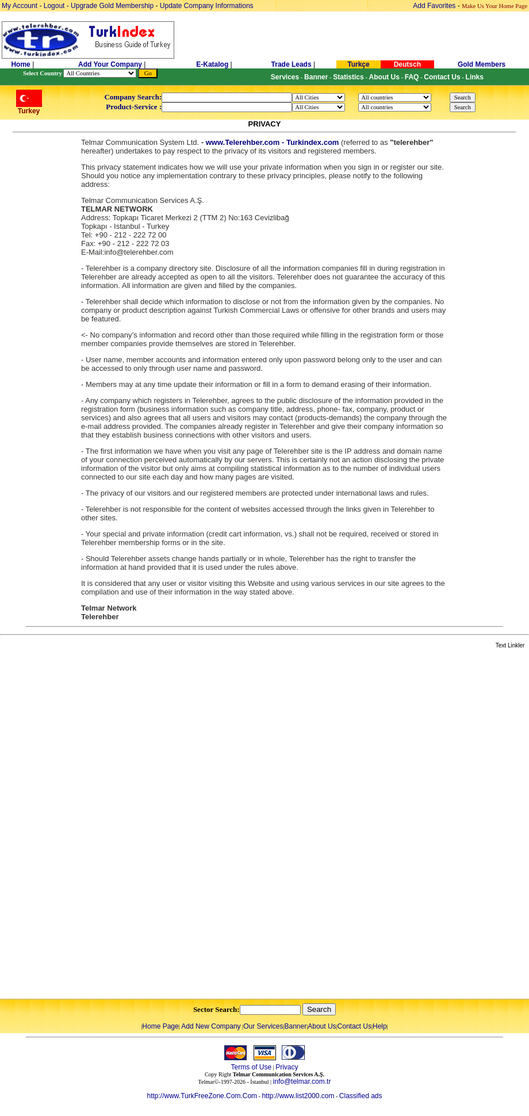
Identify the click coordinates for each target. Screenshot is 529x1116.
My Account (20, 6)
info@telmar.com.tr (302, 1081)
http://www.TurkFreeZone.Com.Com (202, 1096)
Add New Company (210, 1026)
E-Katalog (212, 64)
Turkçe (358, 64)
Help (380, 1026)
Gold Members (481, 64)
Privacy (286, 1067)
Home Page (160, 1026)
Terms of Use (251, 1067)
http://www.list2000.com (298, 1096)
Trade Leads (291, 64)
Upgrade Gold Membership (113, 6)
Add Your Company (111, 64)
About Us (322, 1026)
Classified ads (360, 1096)
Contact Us (354, 1026)
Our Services (263, 1026)
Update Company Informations (207, 6)
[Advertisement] (136, 824)
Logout (54, 6)
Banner (296, 1026)
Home (21, 64)
